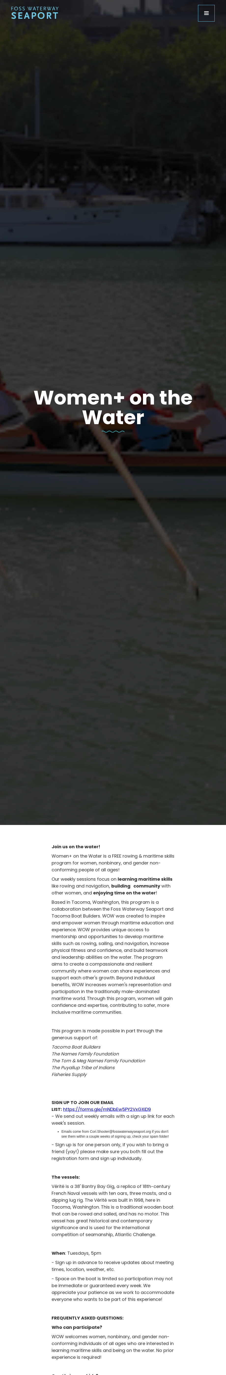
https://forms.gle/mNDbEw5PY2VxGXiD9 (107, 1109)
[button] (206, 13)
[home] (34, 12)
